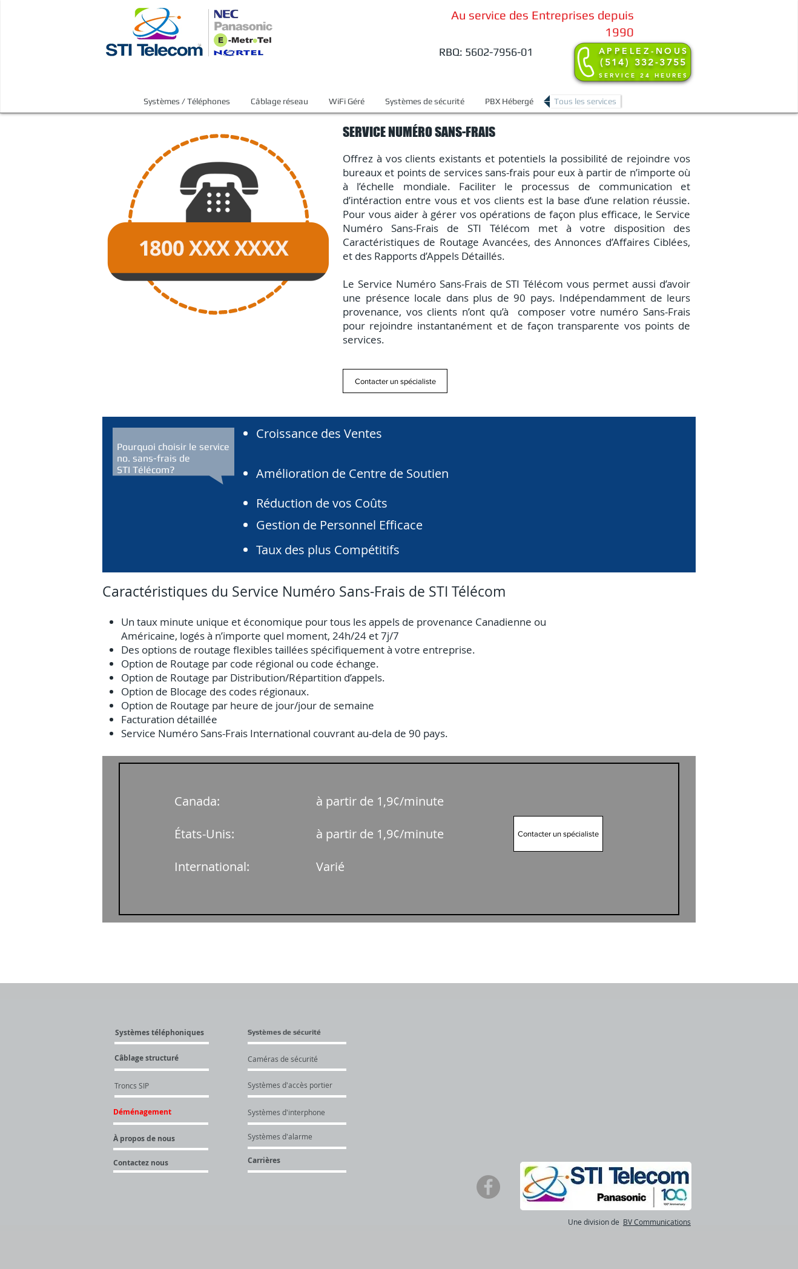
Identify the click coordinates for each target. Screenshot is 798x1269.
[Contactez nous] (156, 1163)
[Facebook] (488, 1187)
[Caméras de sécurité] (306, 1059)
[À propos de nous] (146, 1139)
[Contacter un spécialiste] (395, 381)
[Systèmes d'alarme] (297, 1136)
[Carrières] (297, 1160)
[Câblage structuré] (182, 1058)
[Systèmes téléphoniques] (169, 1033)
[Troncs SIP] (149, 1085)
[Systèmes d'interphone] (308, 1112)
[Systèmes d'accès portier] (319, 1085)
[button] (186, 101)
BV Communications (657, 1222)
